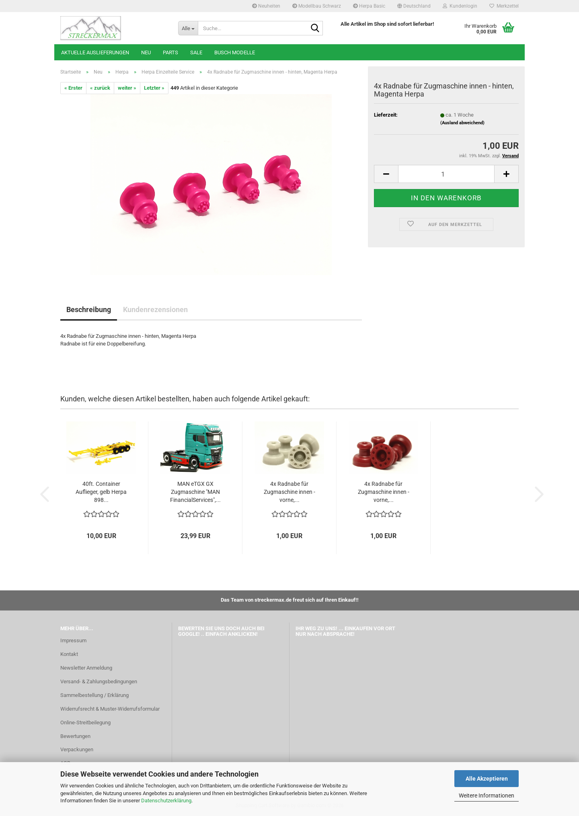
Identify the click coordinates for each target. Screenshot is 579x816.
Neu (146, 52)
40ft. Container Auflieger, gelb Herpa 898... (101, 492)
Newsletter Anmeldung (86, 668)
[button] (414, 6)
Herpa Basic (369, 6)
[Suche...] (188, 28)
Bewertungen (75, 736)
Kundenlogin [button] (460, 6)
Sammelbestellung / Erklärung (94, 695)
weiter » (127, 88)
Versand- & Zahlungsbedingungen (98, 681)
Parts (170, 52)
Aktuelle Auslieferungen (95, 52)
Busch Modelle (234, 52)
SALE (196, 52)
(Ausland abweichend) (462, 122)
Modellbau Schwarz (316, 6)
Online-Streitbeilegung (85, 722)
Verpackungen (76, 749)
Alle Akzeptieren (487, 778)
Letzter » (154, 88)
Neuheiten (266, 6)
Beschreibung (88, 309)
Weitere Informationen (486, 795)
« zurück (100, 88)
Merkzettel (504, 6)
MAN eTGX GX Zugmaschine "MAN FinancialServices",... (195, 492)
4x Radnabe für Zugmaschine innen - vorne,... (289, 492)
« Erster (73, 88)
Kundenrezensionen (155, 309)
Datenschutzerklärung (166, 801)
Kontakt (69, 654)
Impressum (73, 640)
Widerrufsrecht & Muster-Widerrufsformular (110, 709)
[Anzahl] (446, 174)
